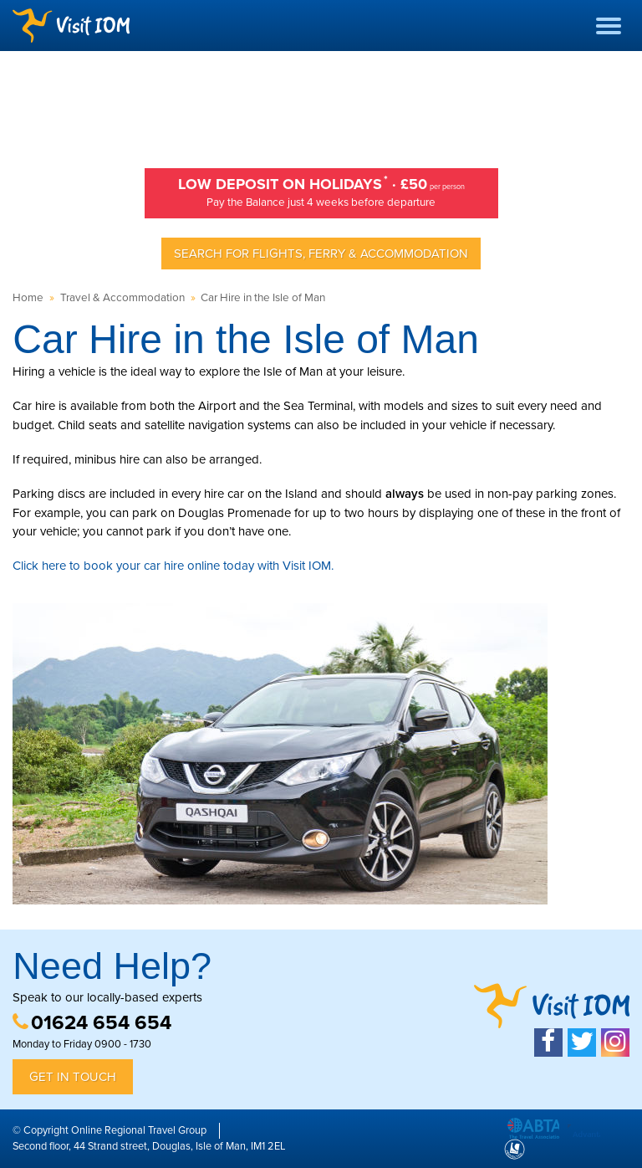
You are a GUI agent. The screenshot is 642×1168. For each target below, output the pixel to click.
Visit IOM (71, 25)
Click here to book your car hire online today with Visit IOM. (173, 565)
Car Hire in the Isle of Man (263, 298)
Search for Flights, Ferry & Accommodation (321, 253)
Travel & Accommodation (122, 298)
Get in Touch (72, 1076)
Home (28, 298)
